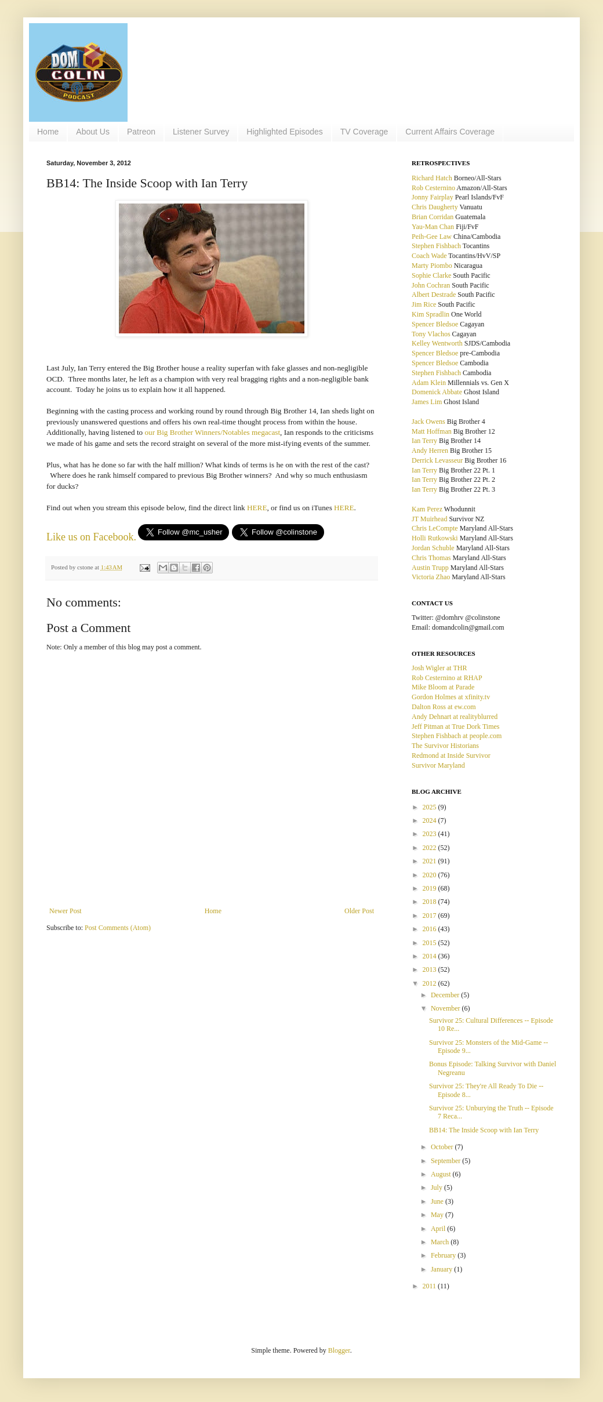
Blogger (339, 1350)
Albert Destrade (434, 294)
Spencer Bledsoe (435, 324)
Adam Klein (429, 383)
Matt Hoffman (432, 431)
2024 (430, 820)
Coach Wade (429, 256)
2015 (430, 943)
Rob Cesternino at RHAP (447, 678)
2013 (430, 969)
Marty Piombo (432, 265)
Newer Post (65, 911)
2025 (430, 807)
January (442, 1269)
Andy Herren (430, 450)
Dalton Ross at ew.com (444, 707)
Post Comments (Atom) (118, 928)
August (442, 1174)
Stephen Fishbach (436, 246)
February (444, 1255)
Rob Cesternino (433, 188)
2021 (430, 861)
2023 (430, 834)
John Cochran (431, 285)
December (446, 995)
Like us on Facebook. (91, 537)
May (438, 1215)
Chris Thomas (431, 558)
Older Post (359, 911)
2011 (430, 1286)
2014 (430, 956)
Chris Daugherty (435, 207)
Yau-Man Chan (433, 227)
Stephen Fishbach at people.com (457, 736)
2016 (430, 929)
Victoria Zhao (431, 577)
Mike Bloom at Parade (443, 687)
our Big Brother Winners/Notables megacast (212, 432)
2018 (430, 902)
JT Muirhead (429, 519)
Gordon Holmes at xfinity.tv (451, 697)
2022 (430, 848)
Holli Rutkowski (435, 538)
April (439, 1229)
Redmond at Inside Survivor (451, 755)
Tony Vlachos (431, 334)
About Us (93, 131)
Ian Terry (424, 441)
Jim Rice (424, 304)
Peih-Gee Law (432, 237)
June (438, 1201)
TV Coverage (364, 131)
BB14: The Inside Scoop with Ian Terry (484, 1130)
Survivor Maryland (438, 765)
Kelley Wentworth (437, 343)
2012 (430, 983)
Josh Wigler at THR (439, 668)
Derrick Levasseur (437, 460)
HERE (257, 507)
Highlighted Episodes (284, 131)
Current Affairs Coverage (450, 131)
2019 (430, 888)
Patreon (141, 131)
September (446, 1161)
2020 (430, 875)
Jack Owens (428, 421)
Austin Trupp (430, 568)
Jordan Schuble (433, 548)
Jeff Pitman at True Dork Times (455, 726)
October (443, 1147)
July (437, 1187)
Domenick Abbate (437, 392)
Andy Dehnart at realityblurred (454, 717)
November (446, 1008)
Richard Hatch (432, 178)
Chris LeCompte (435, 528)
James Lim (427, 402)
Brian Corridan (432, 217)
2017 (430, 915)
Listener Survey (201, 131)
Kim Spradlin (430, 314)
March (441, 1242)
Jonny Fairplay (432, 197)
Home (48, 131)
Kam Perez (427, 509)
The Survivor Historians (445, 746)
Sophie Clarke (431, 275)
